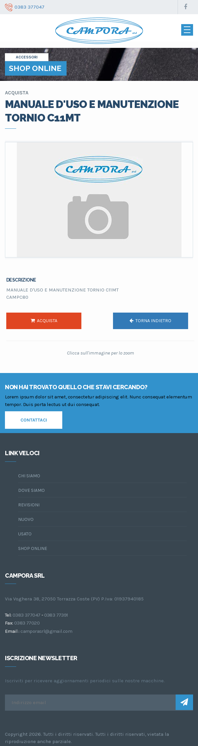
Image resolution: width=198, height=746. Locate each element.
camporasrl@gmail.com (46, 631)
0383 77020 (27, 623)
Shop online (32, 548)
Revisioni (29, 505)
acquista (44, 320)
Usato (25, 534)
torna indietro (150, 320)
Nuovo (26, 519)
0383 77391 (56, 615)
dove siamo (31, 490)
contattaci (33, 420)
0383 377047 (26, 615)
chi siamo (29, 476)
